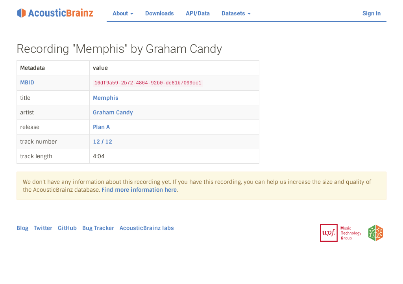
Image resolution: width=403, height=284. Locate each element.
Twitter (43, 228)
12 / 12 (102, 141)
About (123, 13)
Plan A (101, 127)
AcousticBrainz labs (147, 228)
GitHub (67, 228)
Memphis (105, 97)
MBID (27, 82)
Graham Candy (113, 112)
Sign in (371, 13)
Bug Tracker (98, 228)
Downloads (159, 13)
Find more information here (139, 189)
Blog (22, 228)
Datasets (236, 13)
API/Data (198, 13)
